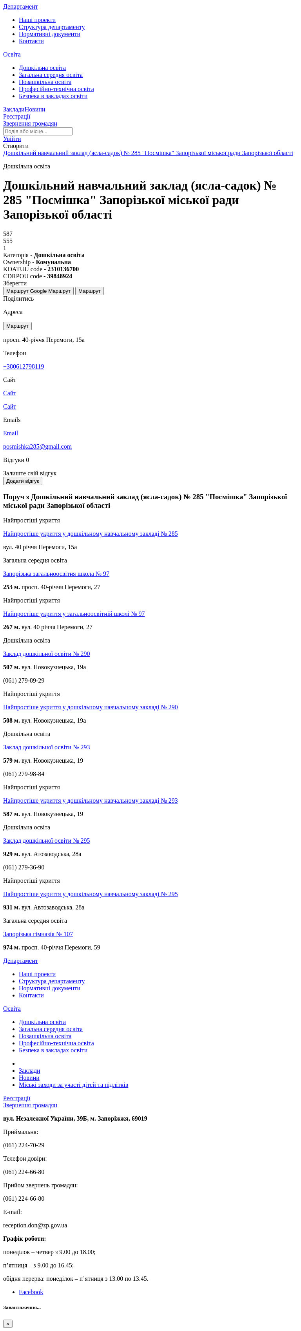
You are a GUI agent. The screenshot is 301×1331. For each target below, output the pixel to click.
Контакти (31, 41)
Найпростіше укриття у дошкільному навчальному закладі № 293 (90, 800)
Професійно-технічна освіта (56, 89)
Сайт (9, 406)
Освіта (12, 54)
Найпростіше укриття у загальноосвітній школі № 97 (74, 613)
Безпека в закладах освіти (53, 96)
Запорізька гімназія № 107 (38, 934)
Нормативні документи (49, 34)
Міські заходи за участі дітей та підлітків (73, 1084)
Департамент (20, 6)
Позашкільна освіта (45, 82)
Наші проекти (37, 19)
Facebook (31, 1292)
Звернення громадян (30, 123)
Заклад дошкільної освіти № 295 (46, 840)
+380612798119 (23, 366)
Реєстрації (17, 116)
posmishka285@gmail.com (37, 446)
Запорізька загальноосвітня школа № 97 (56, 573)
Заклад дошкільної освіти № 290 (46, 653)
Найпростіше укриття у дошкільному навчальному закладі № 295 (90, 894)
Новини (35, 109)
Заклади (14, 109)
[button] (12, 138)
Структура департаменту (52, 27)
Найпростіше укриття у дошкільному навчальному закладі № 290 (90, 707)
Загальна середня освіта (51, 74)
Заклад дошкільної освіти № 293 (46, 747)
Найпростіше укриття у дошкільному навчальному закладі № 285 (90, 533)
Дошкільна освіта (42, 67)
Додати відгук (22, 481)
